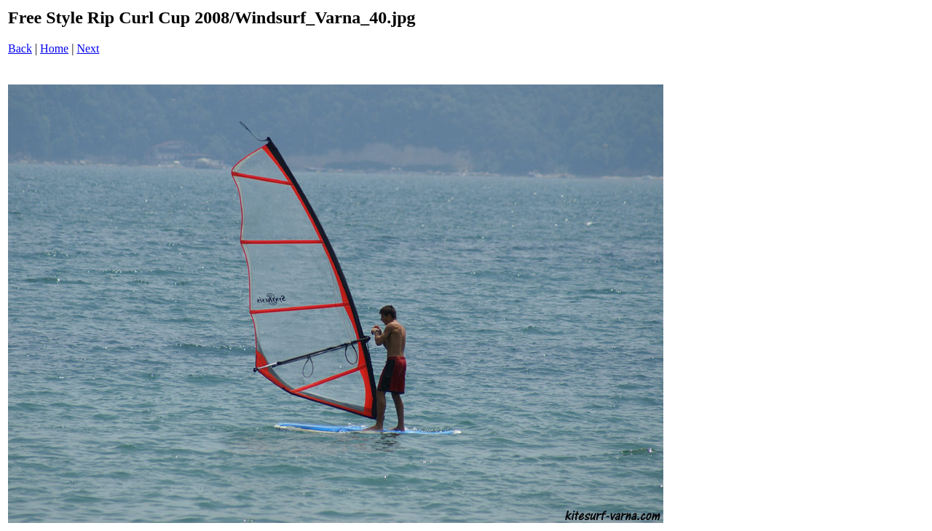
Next (87, 48)
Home (54, 48)
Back (20, 48)
